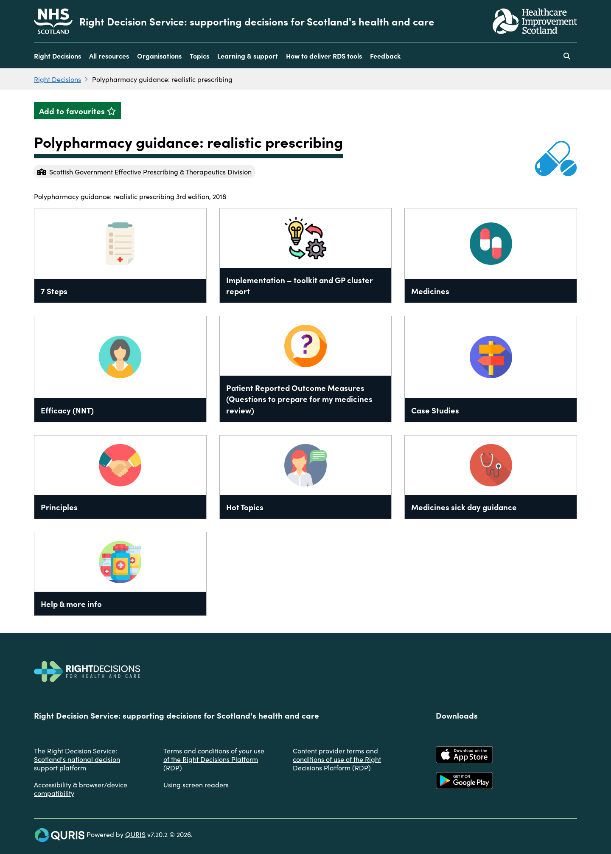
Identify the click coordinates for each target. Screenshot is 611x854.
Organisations (159, 55)
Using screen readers (196, 784)
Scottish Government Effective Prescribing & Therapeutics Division (144, 171)
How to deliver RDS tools (324, 55)
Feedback (385, 55)
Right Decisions (57, 55)
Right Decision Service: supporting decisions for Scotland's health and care (256, 21)
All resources (109, 55)
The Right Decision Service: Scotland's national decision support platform (77, 759)
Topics (199, 55)
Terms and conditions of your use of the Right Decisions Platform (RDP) (213, 759)
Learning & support (247, 55)
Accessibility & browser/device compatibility (80, 788)
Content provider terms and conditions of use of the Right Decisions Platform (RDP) (337, 759)
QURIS (135, 834)
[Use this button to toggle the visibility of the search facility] (567, 55)
